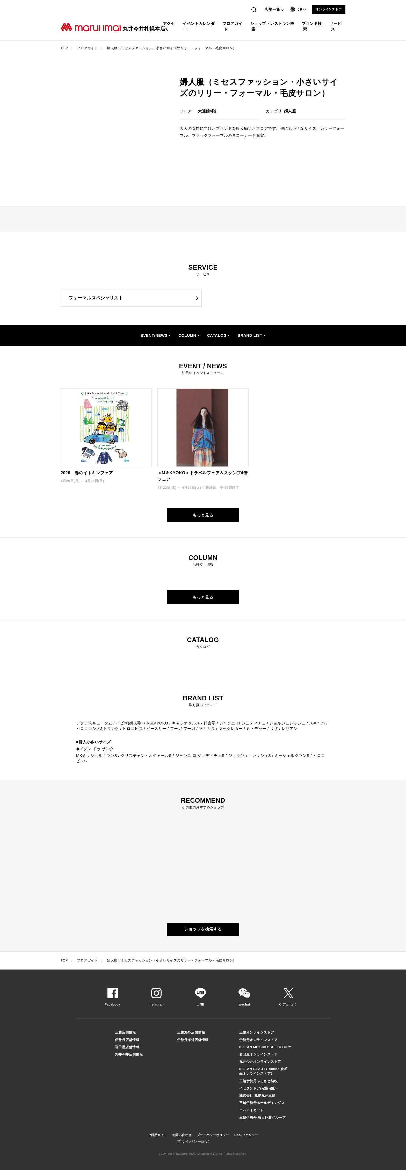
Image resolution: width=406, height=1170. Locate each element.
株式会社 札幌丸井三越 (257, 1095)
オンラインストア (329, 9)
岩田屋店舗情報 (127, 1047)
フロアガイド (233, 26)
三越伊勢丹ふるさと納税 (258, 1081)
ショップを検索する (203, 929)
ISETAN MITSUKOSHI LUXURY (265, 1047)
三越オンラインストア (256, 1032)
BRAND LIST (249, 335)
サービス (336, 26)
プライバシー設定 (193, 1141)
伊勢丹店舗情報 (127, 1040)
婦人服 (290, 111)
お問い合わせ (182, 1135)
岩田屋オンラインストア (258, 1054)
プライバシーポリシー (213, 1135)
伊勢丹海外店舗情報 (193, 1040)
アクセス (169, 26)
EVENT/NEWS (154, 335)
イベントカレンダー (199, 26)
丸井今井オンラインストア (260, 1062)
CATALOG (217, 335)
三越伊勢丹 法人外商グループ (262, 1117)
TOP (64, 48)
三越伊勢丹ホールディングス (262, 1103)
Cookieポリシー (246, 1135)
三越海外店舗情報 (191, 1032)
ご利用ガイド (157, 1135)
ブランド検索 (312, 26)
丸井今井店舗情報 (129, 1054)
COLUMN (187, 335)
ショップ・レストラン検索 (272, 26)
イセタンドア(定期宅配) (258, 1088)
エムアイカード (251, 1110)
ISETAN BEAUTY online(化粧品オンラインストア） (263, 1071)
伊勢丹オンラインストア (258, 1040)
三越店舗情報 (125, 1032)
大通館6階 (207, 111)
